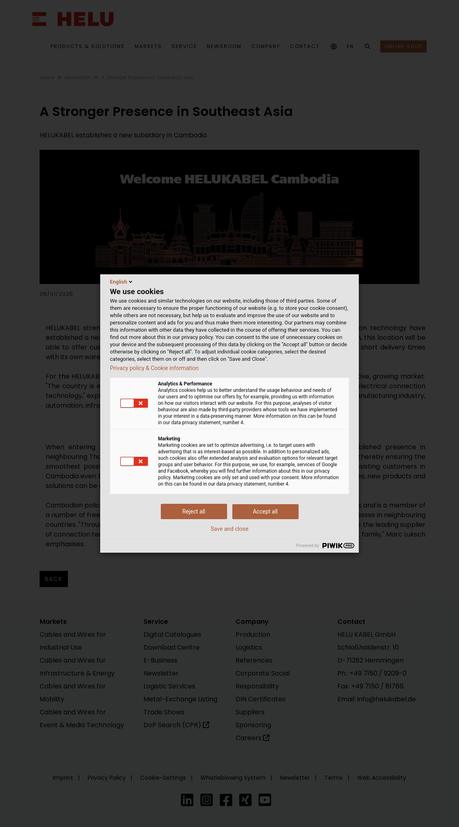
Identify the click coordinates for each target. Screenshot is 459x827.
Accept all (265, 511)
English (122, 281)
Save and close (229, 529)
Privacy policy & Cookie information (154, 368)
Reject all (193, 511)
